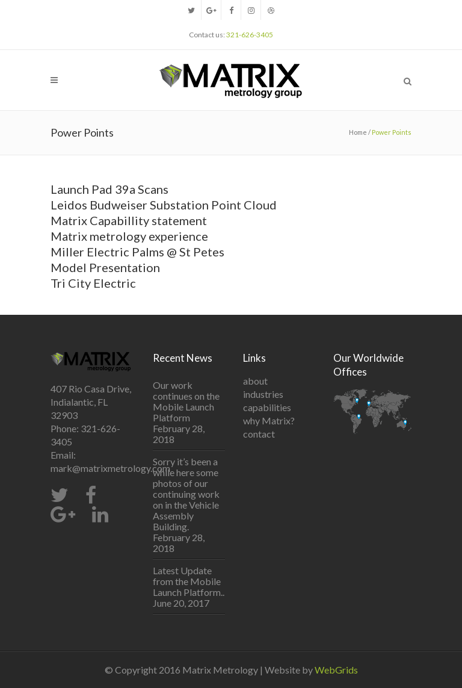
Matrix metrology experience (129, 236)
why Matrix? (269, 420)
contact (259, 433)
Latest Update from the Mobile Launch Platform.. (188, 581)
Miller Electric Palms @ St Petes (137, 251)
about (255, 380)
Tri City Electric (93, 283)
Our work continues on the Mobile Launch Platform (186, 401)
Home (358, 132)
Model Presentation (105, 267)
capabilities (267, 407)
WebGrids (336, 669)
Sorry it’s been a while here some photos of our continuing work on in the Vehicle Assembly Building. (186, 494)
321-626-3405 (249, 34)
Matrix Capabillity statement (129, 220)
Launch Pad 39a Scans (109, 189)
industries (263, 394)
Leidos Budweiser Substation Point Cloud (164, 204)
